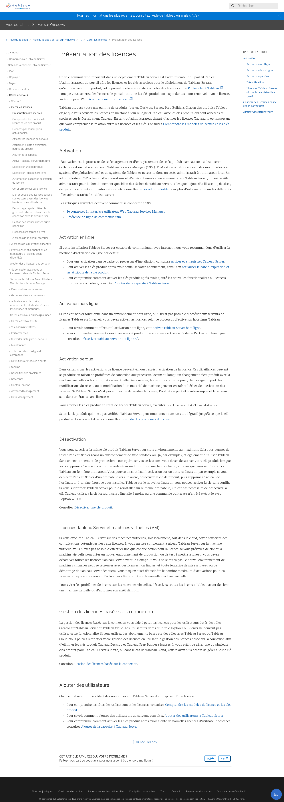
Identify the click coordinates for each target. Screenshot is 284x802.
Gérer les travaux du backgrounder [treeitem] (30, 315)
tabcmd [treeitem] (15, 367)
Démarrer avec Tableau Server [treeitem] (26, 59)
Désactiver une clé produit (93, 507)
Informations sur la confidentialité (106, 791)
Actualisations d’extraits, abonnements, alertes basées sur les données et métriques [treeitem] (29, 305)
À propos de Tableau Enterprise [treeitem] (30, 238)
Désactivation (255, 82)
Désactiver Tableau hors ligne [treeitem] (29, 172)
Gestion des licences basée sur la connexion (105, 664)
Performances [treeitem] (19, 333)
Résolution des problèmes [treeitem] (25, 373)
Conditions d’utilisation (70, 791)
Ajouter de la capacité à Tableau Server (143, 283)
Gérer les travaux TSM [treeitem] (23, 321)
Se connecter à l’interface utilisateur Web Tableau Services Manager (116, 211)
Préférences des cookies (199, 791)
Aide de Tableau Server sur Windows (54, 39)
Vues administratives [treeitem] (22, 327)
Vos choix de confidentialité (231, 791)
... (81, 39)
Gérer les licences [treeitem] (21, 107)
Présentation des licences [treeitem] (27, 113)
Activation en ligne (259, 64)
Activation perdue (258, 76)
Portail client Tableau (204, 88)
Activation (249, 58)
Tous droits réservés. (81, 799)
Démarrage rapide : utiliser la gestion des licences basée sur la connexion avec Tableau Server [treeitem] (31, 212)
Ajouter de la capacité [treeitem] (24, 154)
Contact (176, 791)
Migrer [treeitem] (12, 83)
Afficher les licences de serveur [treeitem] (30, 139)
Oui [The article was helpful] (210, 758)
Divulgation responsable (142, 791)
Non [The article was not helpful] (224, 758)
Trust (163, 791)
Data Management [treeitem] (21, 397)
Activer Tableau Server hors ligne (176, 328)
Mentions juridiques (42, 791)
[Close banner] (279, 15)
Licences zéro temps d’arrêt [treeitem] (28, 232)
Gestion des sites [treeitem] (18, 89)
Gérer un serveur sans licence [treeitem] (29, 188)
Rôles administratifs (154, 189)
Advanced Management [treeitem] (24, 391)
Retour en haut (145, 741)
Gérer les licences (97, 39)
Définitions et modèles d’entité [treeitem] (28, 361)
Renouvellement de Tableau (109, 99)
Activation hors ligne (260, 70)
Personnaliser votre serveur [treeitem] (27, 289)
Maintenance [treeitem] (18, 345)
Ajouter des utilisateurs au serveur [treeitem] (30, 263)
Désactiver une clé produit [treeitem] (27, 166)
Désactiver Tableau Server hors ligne (108, 339)
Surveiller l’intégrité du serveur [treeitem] (28, 339)
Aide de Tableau (17, 39)
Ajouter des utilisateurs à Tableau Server (194, 715)
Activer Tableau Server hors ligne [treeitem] (31, 160)
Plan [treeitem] (11, 71)
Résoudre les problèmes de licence (146, 419)
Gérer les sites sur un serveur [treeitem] (27, 295)
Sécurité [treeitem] (15, 101)
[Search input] (257, 5)
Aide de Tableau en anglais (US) (175, 15)
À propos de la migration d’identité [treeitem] (30, 244)
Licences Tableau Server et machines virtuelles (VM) (262, 92)
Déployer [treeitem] (14, 77)
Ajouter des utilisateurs (258, 112)
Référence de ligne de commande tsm (94, 217)
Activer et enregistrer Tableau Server (197, 261)
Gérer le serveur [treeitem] (18, 95)
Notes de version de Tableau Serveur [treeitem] (29, 65)
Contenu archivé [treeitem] (20, 385)
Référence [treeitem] (16, 379)
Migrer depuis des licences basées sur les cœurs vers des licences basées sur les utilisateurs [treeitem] (32, 198)
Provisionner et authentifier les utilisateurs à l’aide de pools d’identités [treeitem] (28, 253)
